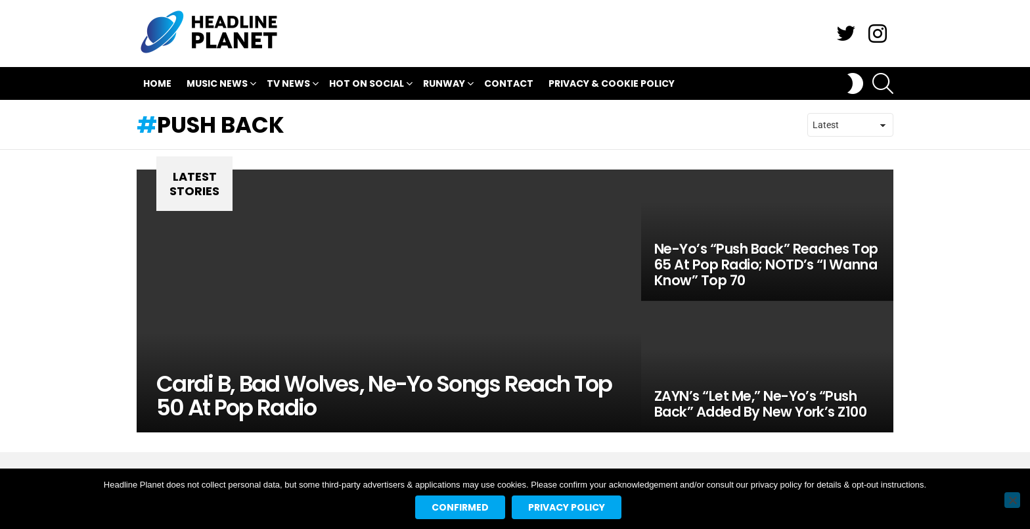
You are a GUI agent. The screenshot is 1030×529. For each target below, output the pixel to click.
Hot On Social (366, 85)
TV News (288, 85)
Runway (444, 85)
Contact (508, 83)
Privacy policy (566, 507)
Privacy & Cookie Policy (612, 83)
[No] (1012, 500)
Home (157, 83)
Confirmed (460, 507)
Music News (217, 85)
